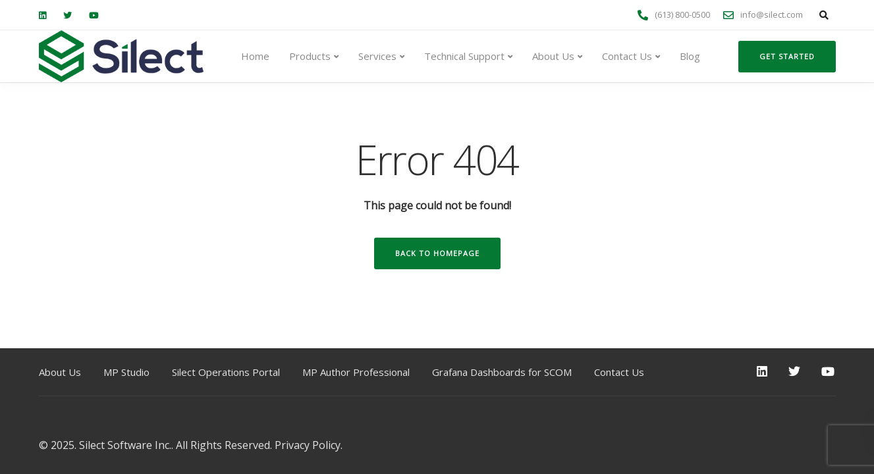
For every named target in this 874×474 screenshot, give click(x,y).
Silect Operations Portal (226, 372)
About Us (553, 56)
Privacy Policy (308, 445)
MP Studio (126, 372)
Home (255, 56)
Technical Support (464, 56)
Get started (787, 56)
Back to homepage (437, 253)
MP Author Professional (356, 372)
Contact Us (627, 56)
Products (310, 56)
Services (377, 56)
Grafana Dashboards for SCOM (502, 372)
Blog (690, 56)
